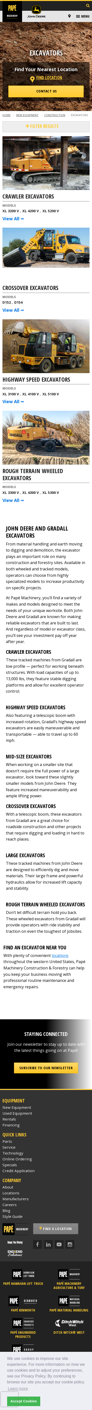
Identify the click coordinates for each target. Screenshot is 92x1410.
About (7, 1187)
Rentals (9, 1119)
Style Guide (12, 1216)
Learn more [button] (18, 1389)
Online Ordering (17, 1158)
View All (10, 219)
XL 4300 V (30, 492)
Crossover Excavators (30, 288)
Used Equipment (17, 1113)
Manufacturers (15, 1198)
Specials (9, 1164)
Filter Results (44, 126)
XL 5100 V (50, 394)
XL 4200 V (30, 211)
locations (60, 955)
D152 (6, 302)
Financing (11, 1124)
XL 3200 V (10, 211)
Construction (54, 115)
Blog (6, 1210)
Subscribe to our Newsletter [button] (46, 1067)
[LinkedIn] (48, 1244)
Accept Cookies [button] (23, 1401)
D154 (18, 302)
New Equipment (27, 115)
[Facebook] (37, 1244)
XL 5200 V (50, 211)
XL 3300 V (10, 492)
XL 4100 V (30, 394)
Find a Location (55, 1228)
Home (6, 115)
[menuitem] (70, 16)
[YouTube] (59, 1244)
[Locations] (69, 16)
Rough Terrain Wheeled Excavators (32, 474)
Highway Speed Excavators (36, 379)
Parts (7, 1141)
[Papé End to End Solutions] (15, 1253)
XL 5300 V (50, 492)
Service (8, 1147)
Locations (10, 1192)
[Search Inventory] (88, 6)
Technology (12, 1153)
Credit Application (18, 1170)
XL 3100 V (10, 394)
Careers (9, 1204)
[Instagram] (70, 1244)
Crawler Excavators (28, 196)
